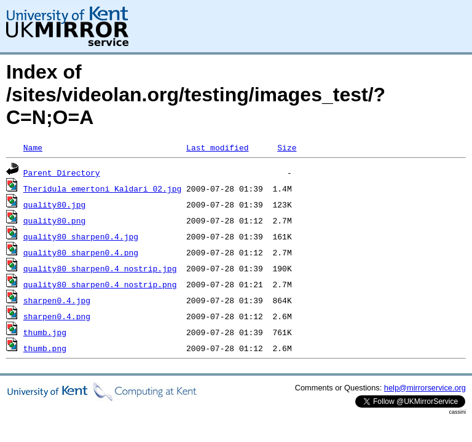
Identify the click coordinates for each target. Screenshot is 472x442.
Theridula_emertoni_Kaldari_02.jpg (102, 188)
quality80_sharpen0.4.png (80, 252)
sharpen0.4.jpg (56, 300)
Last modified (217, 147)
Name (32, 147)
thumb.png (44, 348)
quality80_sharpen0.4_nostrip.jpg (100, 268)
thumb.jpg (44, 332)
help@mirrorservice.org (425, 387)
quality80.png (54, 220)
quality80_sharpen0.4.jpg (80, 236)
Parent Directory (61, 172)
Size (286, 147)
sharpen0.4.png (56, 316)
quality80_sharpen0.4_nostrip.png (100, 284)
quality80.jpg (54, 204)
